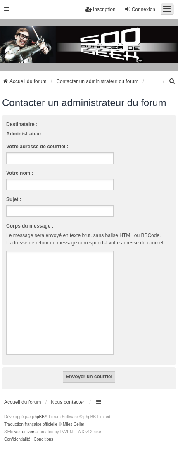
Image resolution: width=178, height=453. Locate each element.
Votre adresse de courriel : (37, 146)
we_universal (26, 431)
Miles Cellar (73, 424)
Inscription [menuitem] (100, 9)
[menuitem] (172, 81)
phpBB (38, 417)
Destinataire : (22, 124)
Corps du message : (30, 226)
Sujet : (13, 199)
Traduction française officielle (30, 424)
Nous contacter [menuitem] (67, 402)
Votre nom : (19, 173)
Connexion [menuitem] (139, 9)
